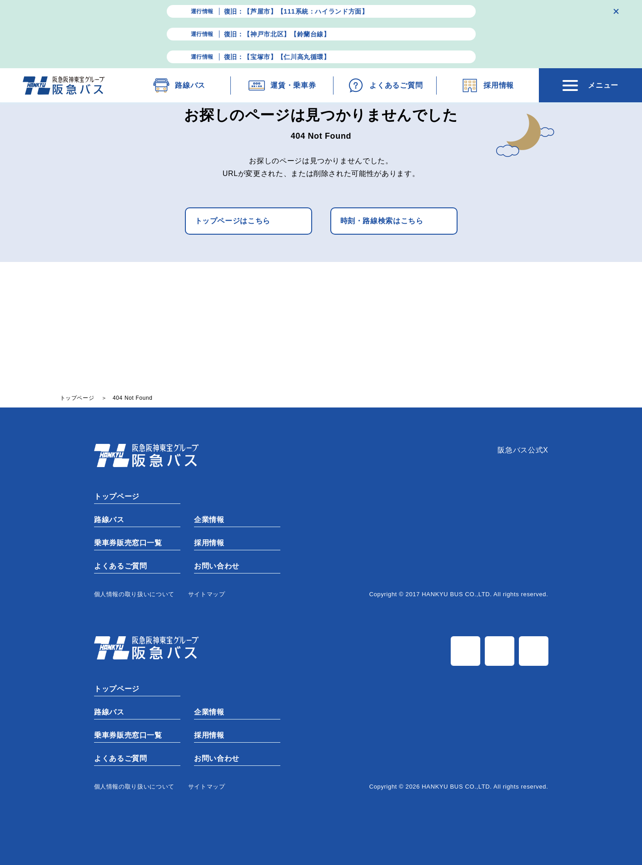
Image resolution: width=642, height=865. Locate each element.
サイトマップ (206, 594)
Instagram (499, 651)
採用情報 (209, 543)
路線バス (109, 519)
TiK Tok (533, 651)
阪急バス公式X (523, 450)
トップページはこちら (232, 221)
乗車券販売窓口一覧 (128, 543)
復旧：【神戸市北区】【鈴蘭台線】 (277, 34)
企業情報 (209, 519)
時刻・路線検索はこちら (381, 221)
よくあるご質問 (120, 566)
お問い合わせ (216, 566)
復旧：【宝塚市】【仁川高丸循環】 (277, 56)
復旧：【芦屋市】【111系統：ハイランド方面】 (296, 11)
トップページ (116, 496)
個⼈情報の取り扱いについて (134, 594)
